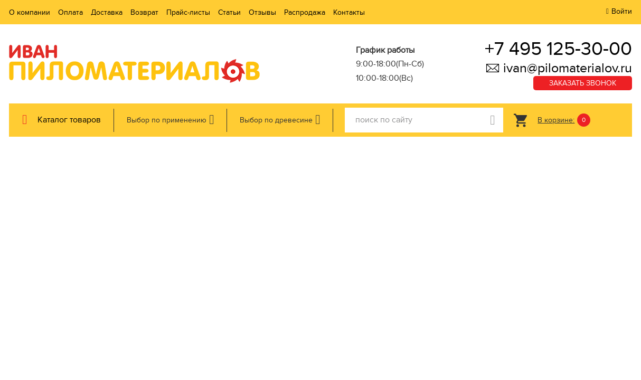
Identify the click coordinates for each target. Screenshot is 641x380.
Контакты (349, 12)
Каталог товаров (69, 120)
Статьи (229, 12)
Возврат (144, 12)
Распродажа (304, 12)
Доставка (106, 12)
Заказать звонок (582, 83)
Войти (621, 11)
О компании (29, 12)
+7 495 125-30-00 (558, 48)
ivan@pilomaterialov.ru (558, 68)
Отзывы (262, 12)
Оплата (70, 12)
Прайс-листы (188, 12)
